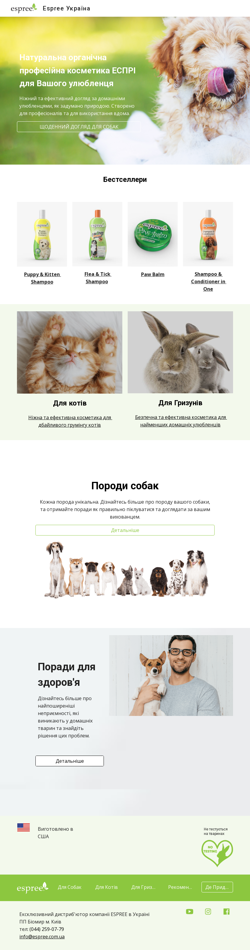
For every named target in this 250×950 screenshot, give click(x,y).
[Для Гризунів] (143, 887)
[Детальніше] (125, 530)
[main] (78, 77)
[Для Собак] (69, 887)
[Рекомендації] (180, 887)
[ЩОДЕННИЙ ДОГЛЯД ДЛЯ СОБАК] (78, 127)
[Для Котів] (106, 887)
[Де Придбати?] (217, 887)
